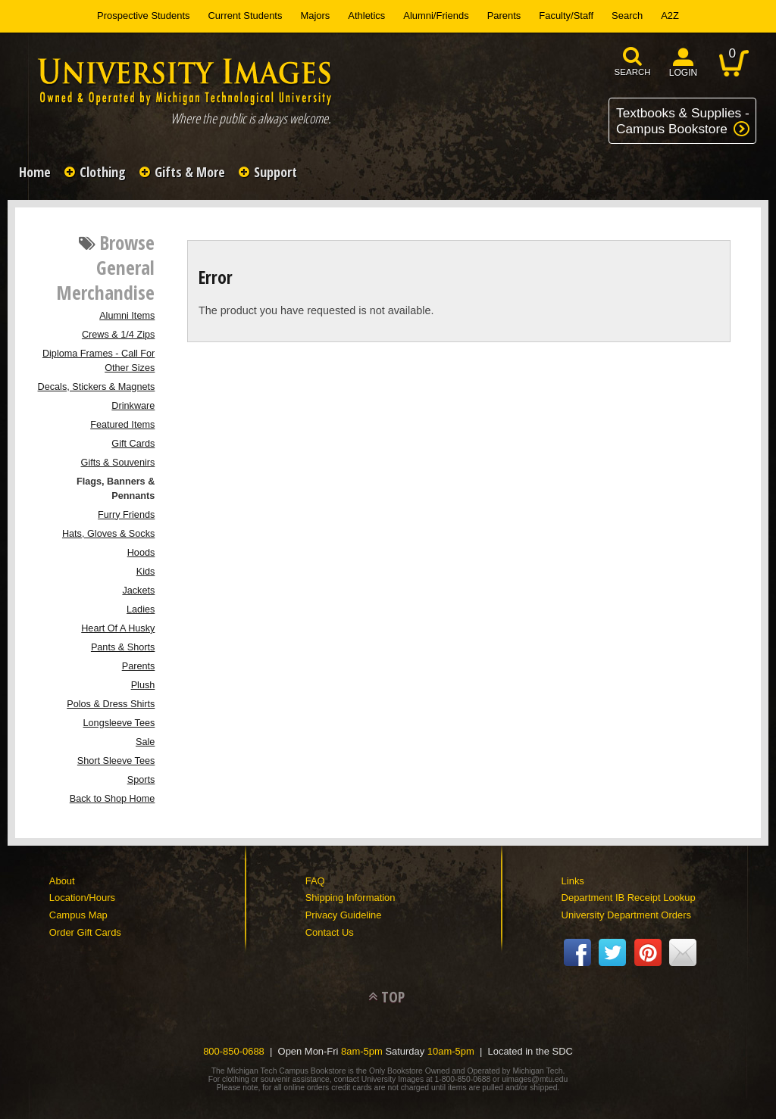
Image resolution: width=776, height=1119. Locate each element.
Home (35, 172)
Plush (143, 685)
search (633, 71)
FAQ (315, 881)
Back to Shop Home (112, 798)
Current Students (245, 15)
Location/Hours (82, 897)
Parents (504, 15)
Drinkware (133, 406)
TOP (393, 997)
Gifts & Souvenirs (118, 462)
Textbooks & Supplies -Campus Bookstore (682, 120)
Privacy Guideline (343, 915)
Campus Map (78, 915)
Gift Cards (133, 443)
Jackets (138, 590)
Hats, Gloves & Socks (108, 533)
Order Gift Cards (85, 932)
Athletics (366, 15)
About (62, 881)
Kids (145, 571)
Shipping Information (350, 897)
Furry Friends (126, 515)
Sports (141, 780)
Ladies (141, 609)
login (683, 72)
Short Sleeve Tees (116, 761)
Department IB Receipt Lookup (629, 897)
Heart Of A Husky (118, 628)
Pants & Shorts (123, 647)
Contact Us (329, 932)
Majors (315, 15)
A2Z (670, 15)
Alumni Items (127, 315)
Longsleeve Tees (119, 723)
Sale (145, 742)
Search (627, 15)
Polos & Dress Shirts (111, 704)
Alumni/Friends (435, 15)
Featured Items (122, 424)
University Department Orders (626, 915)
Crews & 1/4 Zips (118, 334)
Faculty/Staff (566, 15)
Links (573, 881)
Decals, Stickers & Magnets (96, 387)
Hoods (141, 552)
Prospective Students (143, 15)
